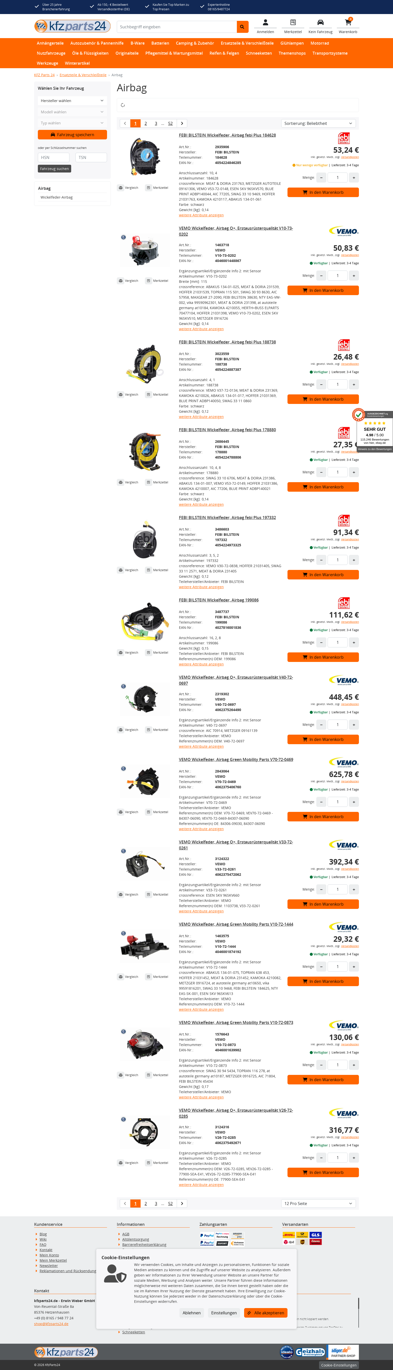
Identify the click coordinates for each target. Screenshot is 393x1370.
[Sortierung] (318, 123)
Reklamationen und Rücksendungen (70, 1270)
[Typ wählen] (72, 123)
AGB (125, 1234)
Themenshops (292, 53)
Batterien (160, 43)
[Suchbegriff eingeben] (177, 27)
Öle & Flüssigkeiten (90, 53)
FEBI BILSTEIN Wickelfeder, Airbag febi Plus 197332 (227, 517)
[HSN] (53, 157)
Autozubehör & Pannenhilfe (97, 43)
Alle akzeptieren (265, 1313)
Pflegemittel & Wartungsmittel (174, 53)
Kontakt (46, 1249)
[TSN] (91, 157)
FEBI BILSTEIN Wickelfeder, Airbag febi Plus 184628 (227, 135)
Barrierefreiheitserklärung (144, 1244)
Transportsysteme (330, 53)
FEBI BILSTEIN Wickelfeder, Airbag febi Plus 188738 (227, 342)
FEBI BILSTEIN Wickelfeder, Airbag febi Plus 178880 (227, 430)
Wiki (43, 1239)
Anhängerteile (50, 43)
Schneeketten (259, 53)
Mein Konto (49, 1255)
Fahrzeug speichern (72, 134)
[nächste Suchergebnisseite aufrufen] (182, 123)
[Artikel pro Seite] (318, 1203)
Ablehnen (192, 1313)
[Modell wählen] (72, 112)
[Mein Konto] (265, 26)
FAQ (43, 1244)
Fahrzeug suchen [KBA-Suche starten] (54, 168)
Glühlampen (292, 43)
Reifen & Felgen (224, 53)
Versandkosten (350, 157)
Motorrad (320, 43)
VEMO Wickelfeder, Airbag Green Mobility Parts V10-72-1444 (236, 924)
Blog (43, 1234)
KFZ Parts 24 (44, 74)
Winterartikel (77, 63)
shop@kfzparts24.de (51, 1323)
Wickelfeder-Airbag (57, 197)
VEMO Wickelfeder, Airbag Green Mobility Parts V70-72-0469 (236, 759)
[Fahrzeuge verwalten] (320, 26)
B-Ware (138, 43)
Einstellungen (224, 1313)
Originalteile (127, 53)
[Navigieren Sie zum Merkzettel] (293, 26)
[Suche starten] (243, 27)
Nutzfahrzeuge (51, 53)
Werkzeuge (47, 63)
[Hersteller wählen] (72, 100)
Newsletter (49, 1265)
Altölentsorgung (135, 1239)
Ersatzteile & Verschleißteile (247, 43)
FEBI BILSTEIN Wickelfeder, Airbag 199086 (219, 600)
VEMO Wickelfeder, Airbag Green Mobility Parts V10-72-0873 (236, 1022)
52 (170, 123)
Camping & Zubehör (195, 43)
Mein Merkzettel (53, 1260)
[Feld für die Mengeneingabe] (338, 178)
